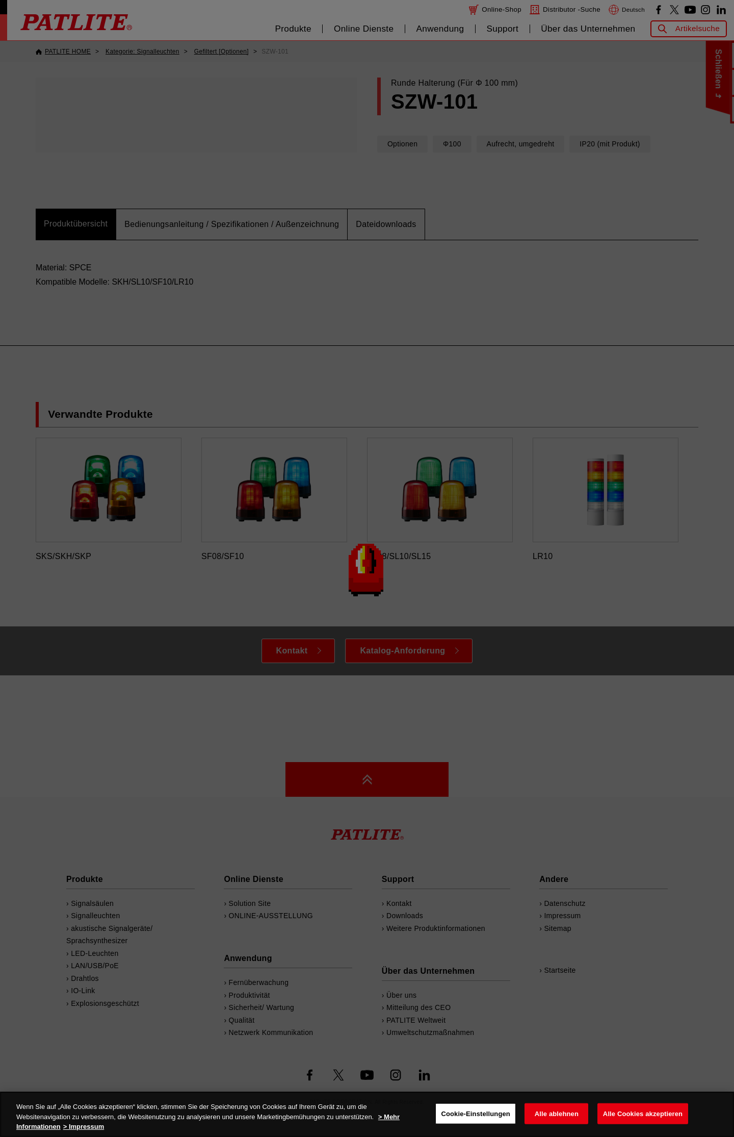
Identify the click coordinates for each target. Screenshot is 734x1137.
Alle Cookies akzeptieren (643, 1113)
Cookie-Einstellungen (475, 1113)
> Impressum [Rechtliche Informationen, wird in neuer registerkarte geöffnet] (83, 1126)
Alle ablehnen (557, 1113)
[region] (367, 1114)
